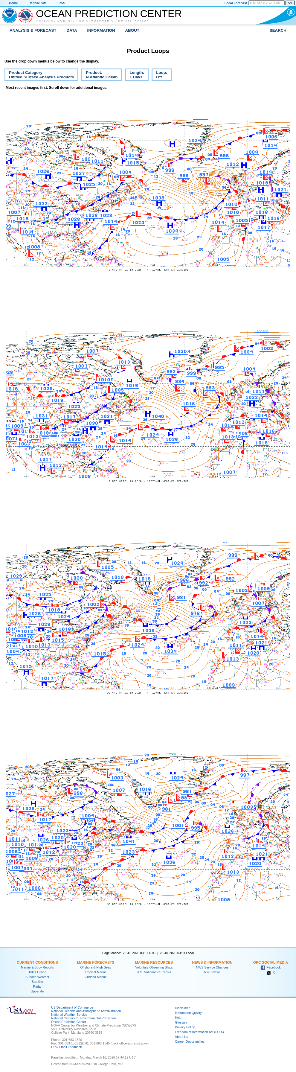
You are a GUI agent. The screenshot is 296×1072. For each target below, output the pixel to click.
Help (178, 1017)
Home (13, 3)
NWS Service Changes (212, 967)
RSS (62, 3)
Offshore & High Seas (95, 967)
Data (72, 30)
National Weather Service (69, 1014)
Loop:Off (159, 75)
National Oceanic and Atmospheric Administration (92, 20)
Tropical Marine (95, 972)
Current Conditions (37, 962)
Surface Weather (37, 977)
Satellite (37, 981)
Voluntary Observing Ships (154, 967)
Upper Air (37, 991)
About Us (181, 1036)
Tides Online (37, 972)
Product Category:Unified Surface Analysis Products (39, 75)
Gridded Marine (95, 977)
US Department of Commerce (72, 1007)
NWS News (212, 972)
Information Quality (188, 1013)
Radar (37, 986)
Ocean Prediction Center (109, 13)
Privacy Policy (185, 1027)
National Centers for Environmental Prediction (83, 1018)
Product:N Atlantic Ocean (99, 75)
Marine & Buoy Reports (37, 967)
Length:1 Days (134, 75)
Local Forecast (236, 3)
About (132, 30)
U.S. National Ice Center (154, 972)
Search (278, 30)
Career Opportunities (190, 1041)
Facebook (270, 967)
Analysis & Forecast (33, 30)
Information (101, 30)
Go (290, 2)
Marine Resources (154, 962)
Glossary (181, 1022)
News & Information (212, 962)
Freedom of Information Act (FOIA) (199, 1032)
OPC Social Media (270, 962)
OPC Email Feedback (66, 1047)
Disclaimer (182, 1008)
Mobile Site (38, 3)
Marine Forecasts (96, 962)
